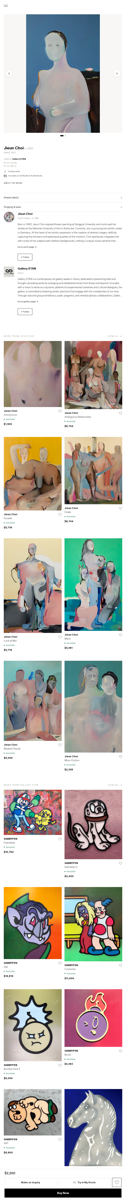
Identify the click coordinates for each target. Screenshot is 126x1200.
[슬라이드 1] (62, 135)
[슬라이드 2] (65, 135)
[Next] (117, 73)
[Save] (60, 411)
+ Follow (25, 257)
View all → (115, 336)
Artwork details (63, 198)
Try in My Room (84, 1182)
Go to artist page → (27, 246)
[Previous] (9, 73)
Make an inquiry (30, 1182)
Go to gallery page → (28, 301)
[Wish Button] (116, 1182)
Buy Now (63, 1193)
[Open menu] (6, 6)
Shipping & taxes (63, 207)
